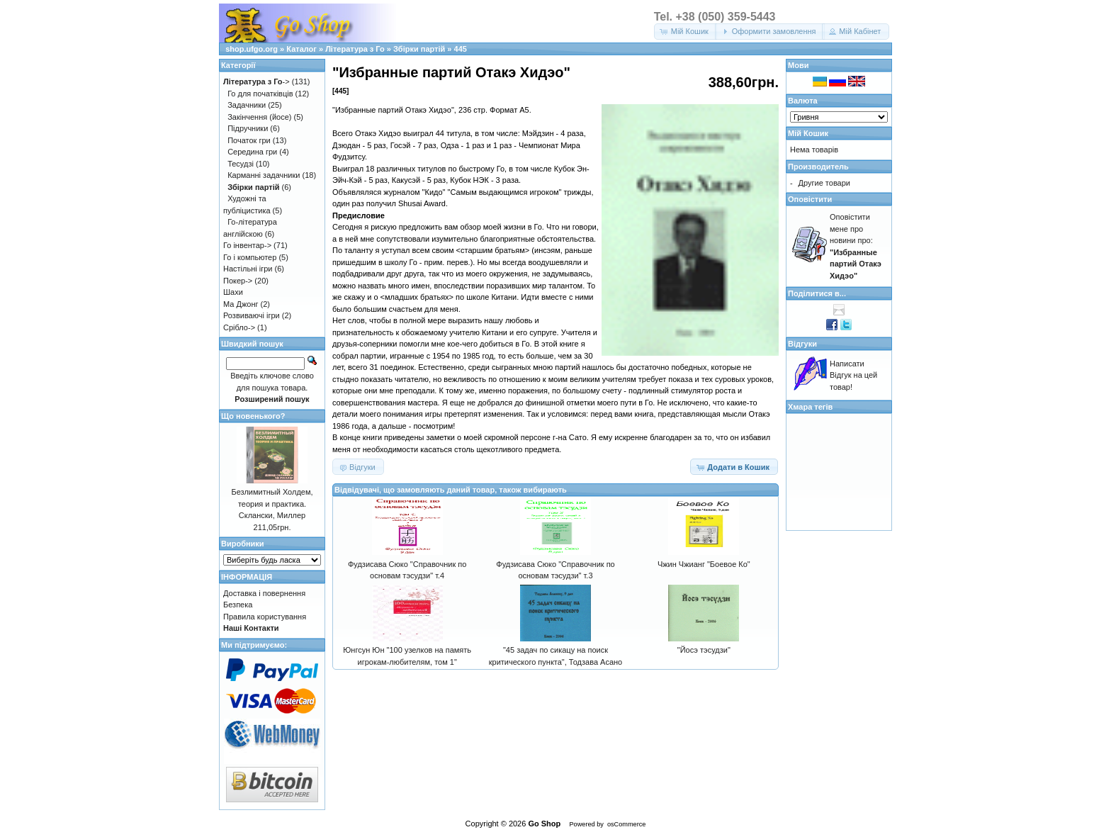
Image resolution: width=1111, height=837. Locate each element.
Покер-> (237, 280)
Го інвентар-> (247, 245)
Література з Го (355, 49)
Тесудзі (240, 163)
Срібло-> (239, 327)
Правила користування (264, 616)
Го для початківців (260, 93)
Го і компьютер (249, 257)
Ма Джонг (240, 304)
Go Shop (544, 823)
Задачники (246, 105)
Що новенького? (253, 416)
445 (460, 49)
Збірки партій (419, 49)
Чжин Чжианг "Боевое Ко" (704, 564)
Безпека (237, 604)
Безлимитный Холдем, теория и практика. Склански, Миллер (271, 503)
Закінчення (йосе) (259, 117)
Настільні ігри (248, 268)
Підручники (247, 128)
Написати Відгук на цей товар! (853, 375)
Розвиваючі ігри (251, 315)
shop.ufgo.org (251, 49)
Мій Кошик (808, 133)
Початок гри (249, 140)
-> (256, 81)
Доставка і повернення (264, 593)
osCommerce (626, 824)
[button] (685, 31)
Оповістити (810, 199)
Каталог (301, 49)
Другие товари (824, 183)
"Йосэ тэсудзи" (704, 650)
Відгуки (802, 343)
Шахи (233, 292)
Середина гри (252, 151)
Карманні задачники (263, 175)
